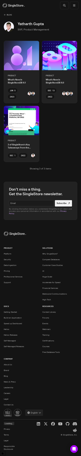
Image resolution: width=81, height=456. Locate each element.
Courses (46, 346)
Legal (6, 399)
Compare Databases (51, 259)
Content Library (49, 312)
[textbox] (31, 203)
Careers (7, 393)
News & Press (10, 382)
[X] (45, 424)
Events (45, 323)
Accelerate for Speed (51, 282)
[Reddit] (74, 430)
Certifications (48, 340)
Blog (6, 376)
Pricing (7, 271)
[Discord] (74, 424)
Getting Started (10, 312)
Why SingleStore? (50, 254)
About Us (8, 364)
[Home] (14, 5)
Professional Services (13, 276)
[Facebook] (53, 424)
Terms (6, 435)
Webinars (46, 329)
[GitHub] (67, 424)
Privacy (7, 429)
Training (45, 335)
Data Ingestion (10, 265)
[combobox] (34, 413)
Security (7, 259)
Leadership (8, 387)
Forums (45, 318)
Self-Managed (10, 340)
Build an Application (13, 318)
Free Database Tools (51, 352)
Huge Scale (47, 276)
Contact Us (8, 404)
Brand (6, 370)
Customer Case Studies (52, 265)
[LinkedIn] (38, 424)
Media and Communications (54, 294)
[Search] (64, 5)
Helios (6, 329)
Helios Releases (11, 335)
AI (43, 271)
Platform (7, 254)
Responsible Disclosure (9, 447)
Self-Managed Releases (14, 346)
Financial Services (50, 288)
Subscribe (63, 203)
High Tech (46, 299)
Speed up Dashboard (13, 323)
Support (7, 282)
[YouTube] (60, 424)
